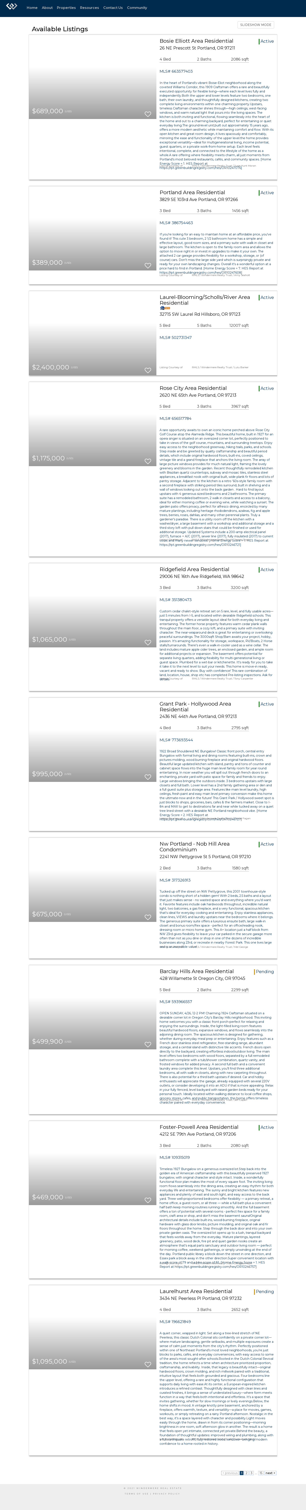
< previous (230, 1473)
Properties (66, 8)
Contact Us (113, 8)
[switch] (148, 112)
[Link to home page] (11, 8)
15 (260, 1473)
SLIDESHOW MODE (255, 25)
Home (32, 8)
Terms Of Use (137, 1494)
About (47, 8)
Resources (89, 8)
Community (137, 8)
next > (270, 1473)
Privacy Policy (166, 1494)
